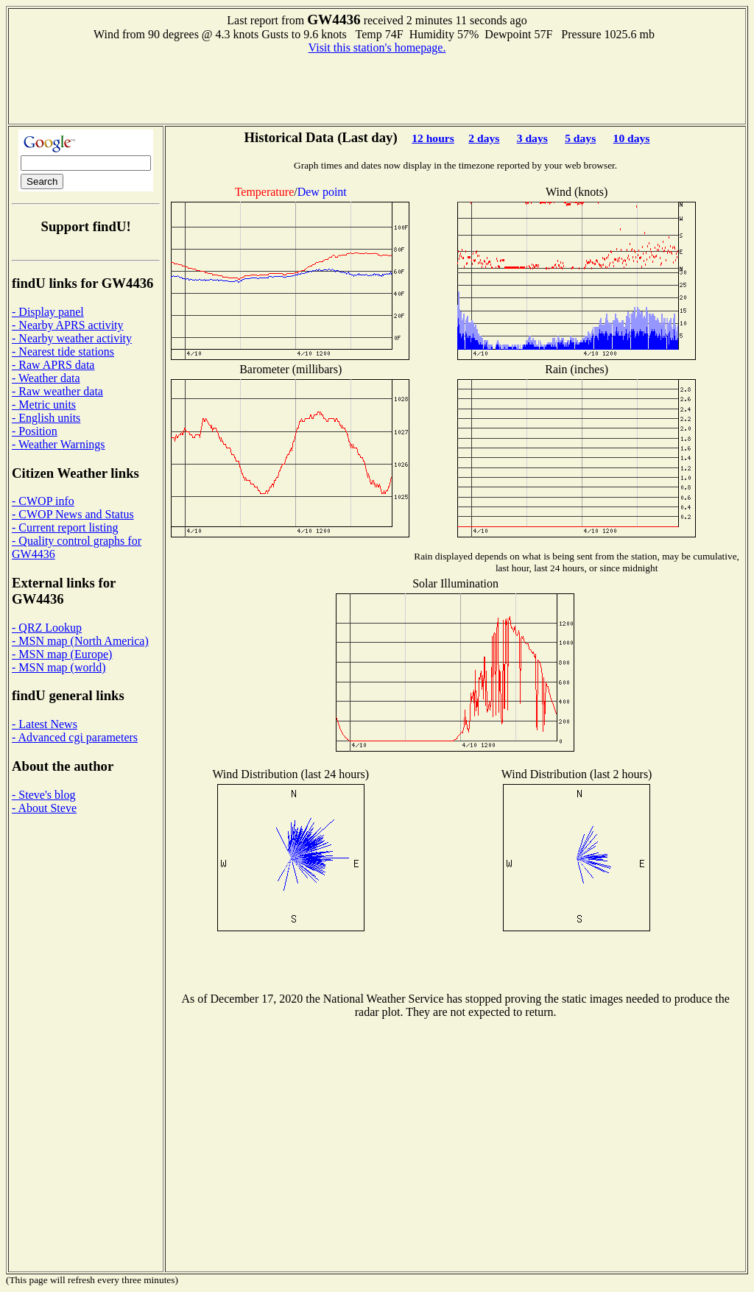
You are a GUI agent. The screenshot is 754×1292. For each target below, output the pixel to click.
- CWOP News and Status (73, 514)
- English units (46, 418)
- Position (34, 431)
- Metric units (44, 404)
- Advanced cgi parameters (75, 737)
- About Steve (44, 808)
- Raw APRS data (53, 365)
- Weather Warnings (58, 444)
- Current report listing (65, 527)
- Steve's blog (43, 794)
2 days (483, 138)
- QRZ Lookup (47, 627)
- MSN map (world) (59, 667)
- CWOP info (43, 501)
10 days (631, 138)
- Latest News (44, 724)
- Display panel (48, 312)
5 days (580, 138)
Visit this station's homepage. (377, 47)
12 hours (433, 138)
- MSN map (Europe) (62, 654)
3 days (532, 138)
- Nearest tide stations (63, 351)
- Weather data (46, 378)
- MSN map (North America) (80, 641)
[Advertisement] (377, 87)
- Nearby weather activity (72, 338)
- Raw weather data (57, 391)
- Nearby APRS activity (68, 325)
